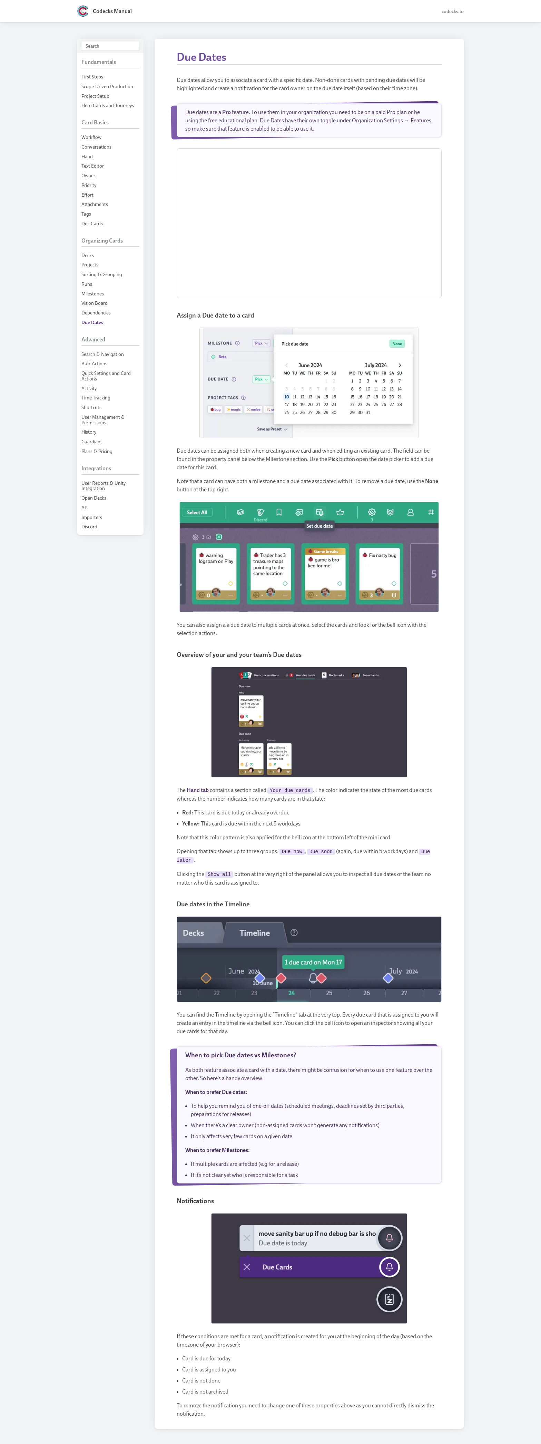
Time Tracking (95, 397)
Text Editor (92, 165)
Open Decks (93, 497)
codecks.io (453, 11)
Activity (89, 388)
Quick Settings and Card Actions (106, 375)
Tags (86, 213)
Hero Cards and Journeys (107, 105)
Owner (88, 175)
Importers (91, 517)
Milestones (92, 293)
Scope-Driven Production (107, 86)
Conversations (96, 146)
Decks (87, 255)
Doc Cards (92, 223)
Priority (88, 185)
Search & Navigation (102, 354)
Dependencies (96, 312)
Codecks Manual (112, 11)
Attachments (94, 204)
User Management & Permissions (103, 419)
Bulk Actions (94, 363)
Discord (89, 526)
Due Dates (92, 322)
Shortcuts (91, 407)
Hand (87, 156)
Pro (226, 112)
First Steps (92, 76)
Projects (89, 264)
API (85, 507)
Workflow (91, 137)
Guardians (91, 441)
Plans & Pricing (96, 451)
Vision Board (94, 302)
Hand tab (198, 790)
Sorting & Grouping (101, 274)
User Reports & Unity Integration (103, 485)
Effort (87, 194)
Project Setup (95, 95)
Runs (86, 283)
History (88, 431)
